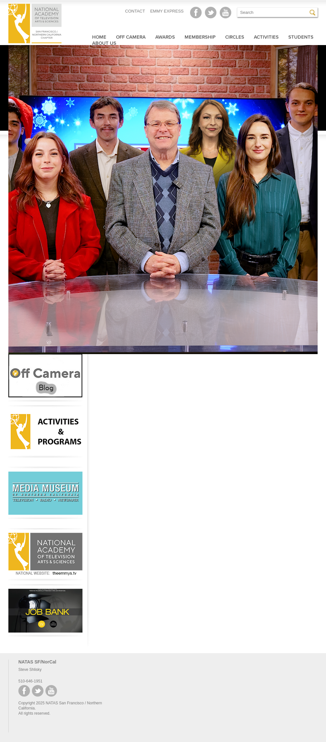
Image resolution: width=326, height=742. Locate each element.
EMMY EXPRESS (167, 11)
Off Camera (131, 37)
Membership (200, 37)
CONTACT (135, 11)
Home (99, 37)
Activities (266, 37)
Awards (165, 37)
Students (300, 37)
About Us (104, 43)
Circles (234, 37)
